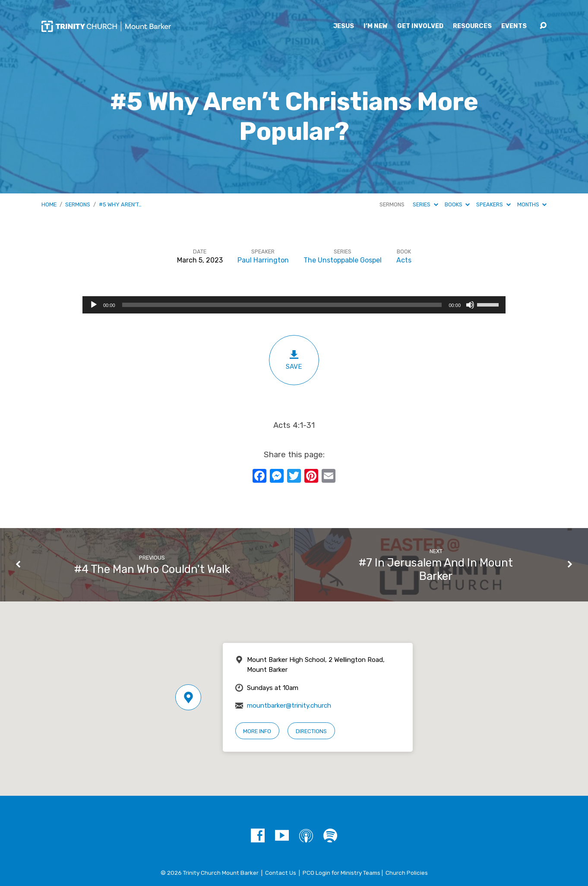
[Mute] (470, 305)
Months (532, 204)
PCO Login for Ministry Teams (341, 872)
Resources (472, 26)
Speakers (493, 204)
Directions (311, 731)
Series (425, 204)
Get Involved (420, 26)
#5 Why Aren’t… (120, 204)
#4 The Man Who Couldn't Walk (152, 569)
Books (457, 204)
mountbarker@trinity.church (289, 705)
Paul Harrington (263, 260)
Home (49, 204)
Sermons (77, 204)
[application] (294, 304)
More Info (257, 731)
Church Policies (407, 872)
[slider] (282, 305)
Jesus (343, 26)
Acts (403, 260)
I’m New (376, 26)
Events (514, 26)
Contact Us (280, 872)
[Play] (93, 305)
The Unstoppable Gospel (342, 260)
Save (294, 359)
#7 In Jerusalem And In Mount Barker (436, 569)
